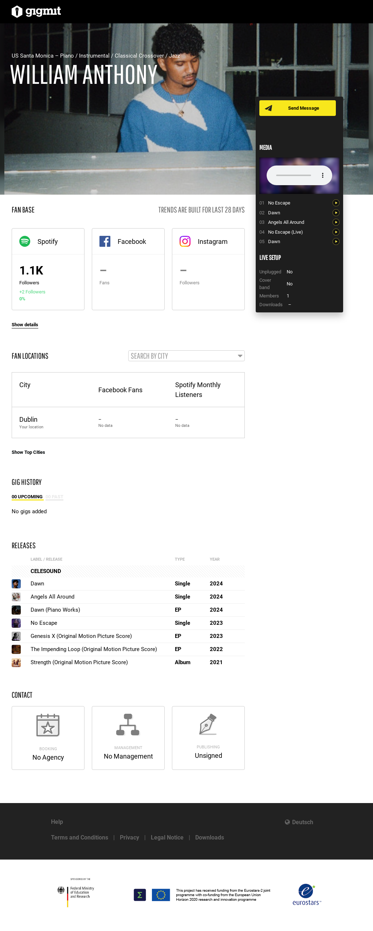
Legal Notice (167, 837)
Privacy (129, 837)
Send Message (303, 108)
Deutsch (302, 822)
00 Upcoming (28, 497)
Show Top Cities (28, 452)
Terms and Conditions (79, 837)
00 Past (54, 497)
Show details (25, 324)
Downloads (209, 837)
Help (57, 821)
